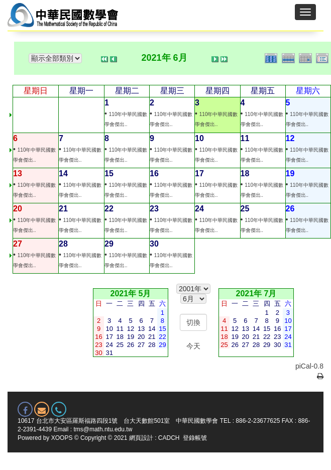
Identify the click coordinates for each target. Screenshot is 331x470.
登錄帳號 (195, 437)
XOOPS (62, 437)
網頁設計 (141, 437)
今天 (193, 346)
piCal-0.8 (309, 366)
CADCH (169, 437)
